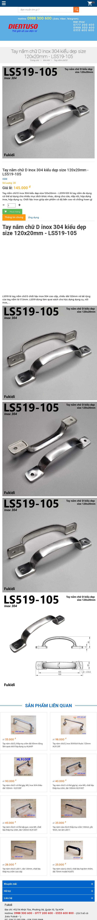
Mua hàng (12, 211)
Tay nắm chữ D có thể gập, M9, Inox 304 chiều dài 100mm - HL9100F (22, 786)
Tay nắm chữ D (60, 60)
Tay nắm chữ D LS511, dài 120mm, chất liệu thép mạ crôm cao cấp (22, 870)
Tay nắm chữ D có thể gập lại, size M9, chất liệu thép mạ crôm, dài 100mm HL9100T (73, 786)
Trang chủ (34, 60)
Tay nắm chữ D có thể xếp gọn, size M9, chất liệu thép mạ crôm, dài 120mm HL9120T (22, 828)
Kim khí (46, 60)
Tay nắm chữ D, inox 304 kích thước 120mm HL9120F (72, 745)
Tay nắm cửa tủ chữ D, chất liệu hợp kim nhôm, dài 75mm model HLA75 (73, 870)
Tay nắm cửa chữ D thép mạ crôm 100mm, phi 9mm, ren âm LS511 (73, 828)
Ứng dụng (33, 217)
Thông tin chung (14, 217)
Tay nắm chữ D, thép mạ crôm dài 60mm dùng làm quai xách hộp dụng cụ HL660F (23, 745)
